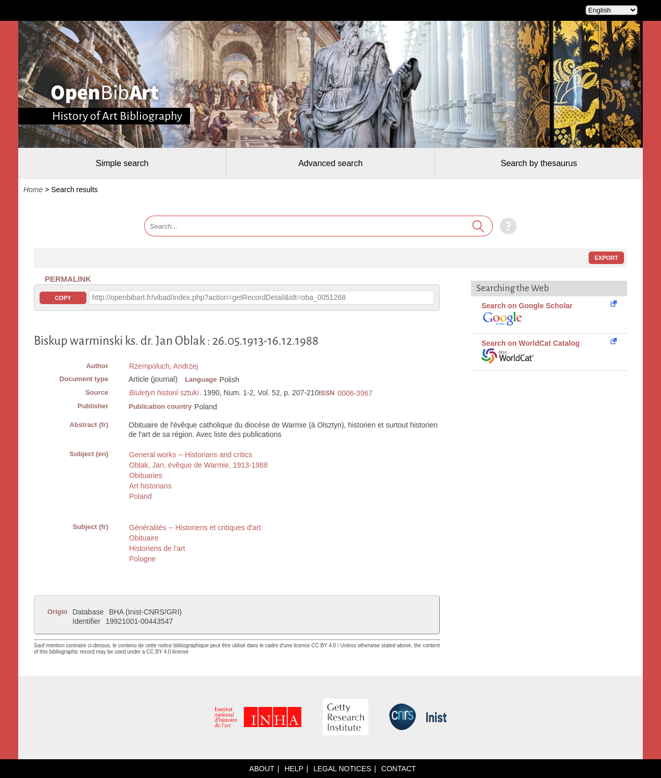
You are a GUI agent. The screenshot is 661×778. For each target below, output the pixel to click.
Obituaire (144, 538)
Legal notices (342, 768)
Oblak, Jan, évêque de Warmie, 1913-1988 (198, 465)
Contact (399, 768)
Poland (140, 496)
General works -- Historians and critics (190, 454)
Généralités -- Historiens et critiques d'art (195, 527)
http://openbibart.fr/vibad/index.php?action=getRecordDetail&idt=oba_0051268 (219, 297)
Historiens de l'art (157, 548)
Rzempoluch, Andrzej (163, 366)
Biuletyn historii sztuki (164, 392)
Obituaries (145, 475)
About (261, 768)
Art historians (150, 486)
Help (293, 768)
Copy (63, 298)
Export (606, 258)
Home (33, 189)
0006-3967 (355, 393)
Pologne (142, 559)
